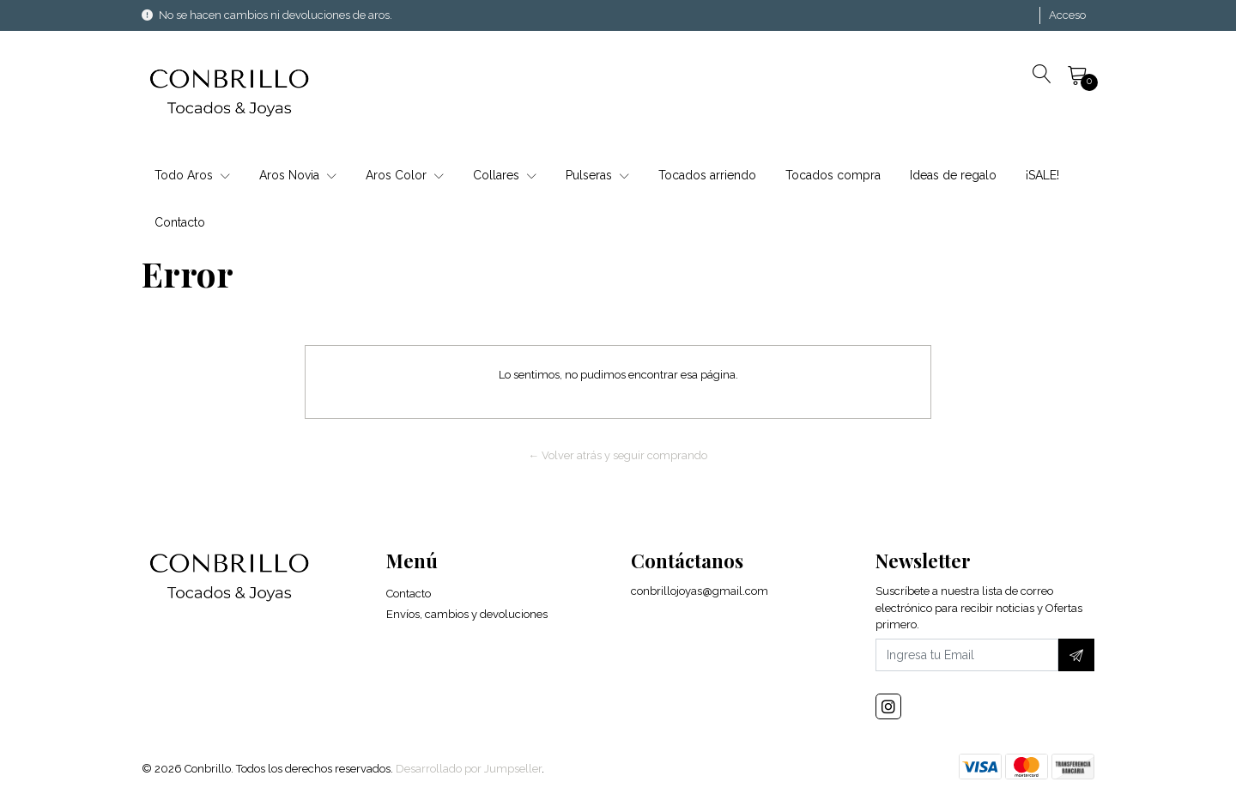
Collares (504, 175)
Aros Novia (297, 175)
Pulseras (597, 175)
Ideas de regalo (953, 175)
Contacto (179, 222)
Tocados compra (833, 175)
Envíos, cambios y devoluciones (467, 614)
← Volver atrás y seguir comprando (618, 455)
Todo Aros (192, 175)
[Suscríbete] (1076, 655)
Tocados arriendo (707, 175)
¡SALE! (1042, 175)
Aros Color (405, 175)
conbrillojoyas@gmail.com (699, 591)
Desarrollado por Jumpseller (469, 768)
